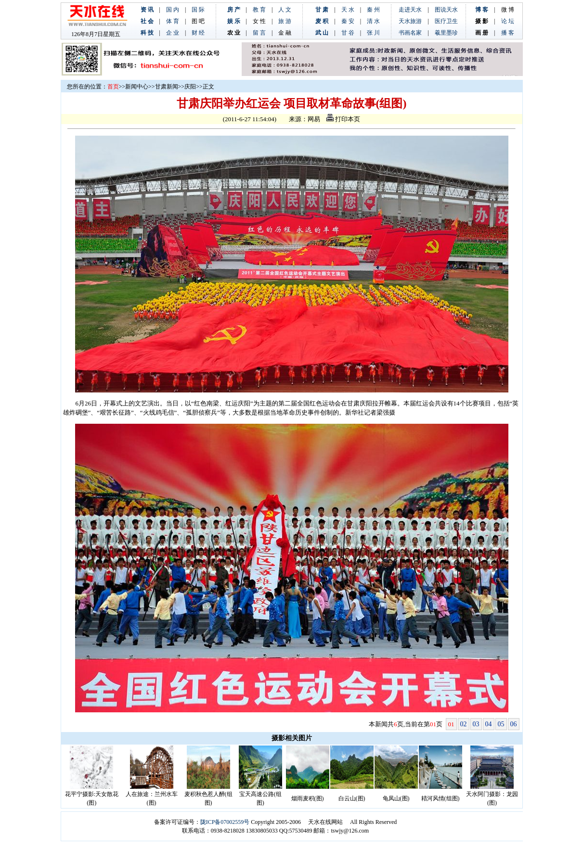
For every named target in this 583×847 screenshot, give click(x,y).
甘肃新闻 (166, 86)
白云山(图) (351, 798)
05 (501, 724)
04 (488, 724)
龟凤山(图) (396, 798)
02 (463, 724)
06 (513, 724)
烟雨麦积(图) (307, 798)
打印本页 (343, 119)
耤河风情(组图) (440, 798)
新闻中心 (136, 86)
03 (476, 724)
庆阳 (190, 86)
